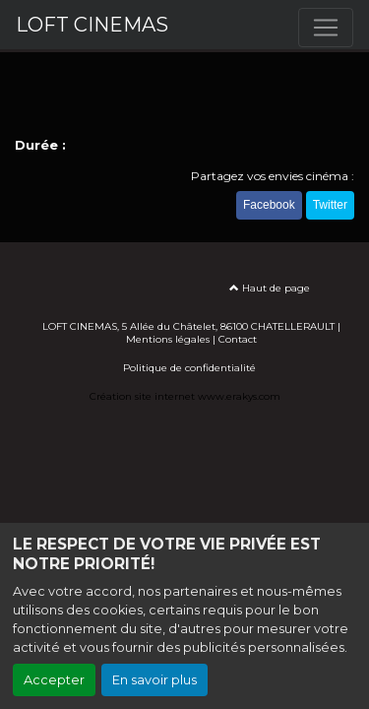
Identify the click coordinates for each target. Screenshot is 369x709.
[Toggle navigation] (325, 27)
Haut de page (269, 288)
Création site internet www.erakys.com (185, 396)
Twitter (330, 205)
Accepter (54, 680)
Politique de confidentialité (189, 367)
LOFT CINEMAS (92, 24)
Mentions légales (168, 339)
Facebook (269, 205)
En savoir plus (154, 680)
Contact (237, 339)
